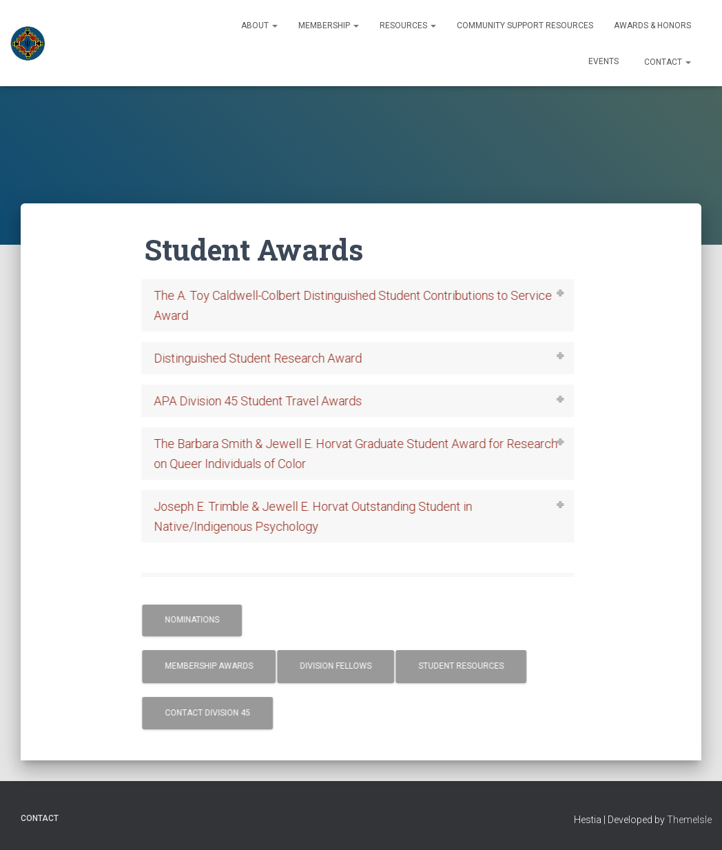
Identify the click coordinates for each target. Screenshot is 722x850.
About (259, 25)
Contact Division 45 (220, 713)
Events (603, 61)
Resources (408, 25)
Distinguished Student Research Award (271, 358)
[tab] (371, 305)
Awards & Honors (652, 25)
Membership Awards (222, 666)
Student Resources (474, 666)
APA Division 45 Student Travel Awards (271, 401)
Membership (328, 25)
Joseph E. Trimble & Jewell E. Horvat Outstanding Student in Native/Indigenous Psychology (326, 516)
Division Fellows (348, 666)
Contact (666, 62)
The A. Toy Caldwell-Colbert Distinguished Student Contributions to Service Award (366, 305)
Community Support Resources (525, 25)
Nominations (205, 620)
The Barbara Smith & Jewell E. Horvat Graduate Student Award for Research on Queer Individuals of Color (368, 453)
